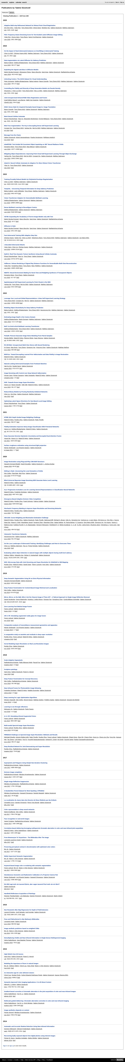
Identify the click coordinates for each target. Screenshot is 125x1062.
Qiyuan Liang (8, 375)
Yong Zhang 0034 (48, 238)
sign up (11, 1046)
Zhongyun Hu (99, 522)
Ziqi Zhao (13, 394)
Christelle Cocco (9, 802)
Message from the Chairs (12, 135)
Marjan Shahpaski (9, 448)
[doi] (16, 30)
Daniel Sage (27, 564)
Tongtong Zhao (38, 522)
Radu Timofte (39, 420)
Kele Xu (68, 520)
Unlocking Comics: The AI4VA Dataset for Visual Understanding (25, 79)
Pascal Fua (36, 662)
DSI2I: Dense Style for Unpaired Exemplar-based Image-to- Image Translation (29, 107)
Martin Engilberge (9, 812)
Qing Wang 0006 (89, 522)
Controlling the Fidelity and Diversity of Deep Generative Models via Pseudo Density (32, 88)
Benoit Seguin (28, 700)
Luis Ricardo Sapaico (22, 448)
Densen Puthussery (42, 525)
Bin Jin (6, 849)
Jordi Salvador (20, 912)
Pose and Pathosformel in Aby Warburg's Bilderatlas (21, 919)
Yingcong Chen (41, 347)
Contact (10, 1060)
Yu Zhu (79, 525)
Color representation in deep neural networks (19, 809)
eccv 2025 (7, 65)
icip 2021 (7, 441)
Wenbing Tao (46, 28)
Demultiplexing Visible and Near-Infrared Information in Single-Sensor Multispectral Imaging (35, 938)
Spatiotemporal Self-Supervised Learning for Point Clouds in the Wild (27, 282)
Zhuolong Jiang (95, 525)
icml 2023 (7, 249)
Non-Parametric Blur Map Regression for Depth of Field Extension (26, 910)
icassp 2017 (8, 777)
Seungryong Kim (45, 310)
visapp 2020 (8, 466)
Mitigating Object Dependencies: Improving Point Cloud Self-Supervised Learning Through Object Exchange (40, 154)
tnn (5, 184)
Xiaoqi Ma (7, 438)
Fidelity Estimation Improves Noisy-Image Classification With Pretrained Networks (31, 427)
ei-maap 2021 (8, 450)
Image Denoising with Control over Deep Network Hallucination (25, 373)
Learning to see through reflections (16, 707)
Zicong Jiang (16, 37)
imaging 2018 (8, 665)
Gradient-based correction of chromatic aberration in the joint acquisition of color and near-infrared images (40, 991)
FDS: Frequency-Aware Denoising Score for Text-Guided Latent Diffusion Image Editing (33, 35)
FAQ (43, 1060)
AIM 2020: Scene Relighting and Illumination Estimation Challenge (26, 517)
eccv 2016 (7, 924)
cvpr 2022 (7, 303)
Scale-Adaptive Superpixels (13, 660)
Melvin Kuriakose (65, 525)
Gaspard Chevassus (26, 793)
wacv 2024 (7, 74)
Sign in (117, 2)
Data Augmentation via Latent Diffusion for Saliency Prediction (25, 60)
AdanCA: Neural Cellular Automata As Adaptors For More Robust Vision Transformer (32, 163)
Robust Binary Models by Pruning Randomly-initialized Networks (25, 392)
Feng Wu (112, 737)
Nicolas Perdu (16, 975)
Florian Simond (9, 1012)
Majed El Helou (18, 338)
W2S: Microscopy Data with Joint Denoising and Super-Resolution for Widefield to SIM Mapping (36, 562)
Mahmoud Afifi (48, 520)
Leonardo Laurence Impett (12, 840)
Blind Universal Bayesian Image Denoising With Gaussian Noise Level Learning (30, 480)
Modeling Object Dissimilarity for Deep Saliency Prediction (23, 307)
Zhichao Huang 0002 (20, 53)
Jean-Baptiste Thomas (24, 940)
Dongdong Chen (57, 599)
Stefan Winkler (32, 1038)
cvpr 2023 (7, 193)
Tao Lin (25, 546)
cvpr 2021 (7, 422)
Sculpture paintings (10, 669)
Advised (12, 12)
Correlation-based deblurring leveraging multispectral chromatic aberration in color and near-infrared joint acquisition (43, 828)
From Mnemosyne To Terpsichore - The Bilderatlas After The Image (26, 837)
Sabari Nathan (58, 522)
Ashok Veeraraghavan (23, 137)
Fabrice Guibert (38, 501)
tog (5, 121)
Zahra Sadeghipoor (20, 830)
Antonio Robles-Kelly (22, 737)
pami (5, 1031)
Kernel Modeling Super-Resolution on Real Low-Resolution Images (26, 644)
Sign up (122, 2)
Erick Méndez (28, 1003)
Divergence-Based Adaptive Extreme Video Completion (22, 499)
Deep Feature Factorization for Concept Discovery (21, 679)
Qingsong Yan (31, 347)
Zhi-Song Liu (102, 520)
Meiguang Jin (8, 709)
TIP (5, 240)
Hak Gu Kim (8, 366)
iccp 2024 (7, 140)
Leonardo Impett (9, 921)
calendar (18, 2)
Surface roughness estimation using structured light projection (25, 445)
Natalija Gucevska (33, 690)
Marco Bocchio (36, 72)
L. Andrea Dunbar (48, 464)
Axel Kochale (29, 912)
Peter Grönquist (9, 81)
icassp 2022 (8, 368)
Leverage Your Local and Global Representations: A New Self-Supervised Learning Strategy (34, 298)
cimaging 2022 (8, 378)
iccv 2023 (7, 203)
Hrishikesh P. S (54, 525)
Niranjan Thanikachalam (11, 896)
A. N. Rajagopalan (30, 525)
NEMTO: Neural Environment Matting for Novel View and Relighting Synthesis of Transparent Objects (38, 273)
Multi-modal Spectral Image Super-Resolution (19, 725)
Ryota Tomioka (33, 546)
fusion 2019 (7, 611)
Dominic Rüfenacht (10, 1029)
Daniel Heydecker (9, 599)
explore (11, 2)
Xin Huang (107, 522)
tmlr (5, 30)
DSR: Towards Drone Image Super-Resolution (19, 382)
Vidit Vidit (24, 385)
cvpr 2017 (7, 767)
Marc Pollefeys (36, 266)
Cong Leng (112, 525)
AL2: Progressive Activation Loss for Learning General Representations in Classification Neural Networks (39, 489)
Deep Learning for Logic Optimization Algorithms (20, 697)
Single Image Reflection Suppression (16, 781)
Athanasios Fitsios (25, 72)
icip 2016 (7, 933)
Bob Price (22, 473)
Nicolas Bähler (8, 338)
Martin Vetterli (58, 896)
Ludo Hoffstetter (19, 191)
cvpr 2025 (7, 39)
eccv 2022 (7, 350)
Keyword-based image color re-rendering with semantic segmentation (27, 865)
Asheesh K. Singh (51, 739)
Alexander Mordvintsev (31, 119)
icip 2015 (7, 1015)
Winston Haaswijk (9, 700)
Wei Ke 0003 (36, 128)
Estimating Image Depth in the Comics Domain (19, 317)
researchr (4, 2)
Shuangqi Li (8, 91)
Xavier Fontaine (9, 821)
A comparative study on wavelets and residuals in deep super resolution (28, 634)
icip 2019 (7, 583)
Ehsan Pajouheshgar (10, 119)
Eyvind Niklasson (44, 119)
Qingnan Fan (47, 599)
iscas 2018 (7, 702)
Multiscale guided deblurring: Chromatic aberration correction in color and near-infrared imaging (36, 1001)
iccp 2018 (7, 711)
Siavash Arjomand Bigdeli (12, 464)
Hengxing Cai (75, 520)
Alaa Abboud (31, 147)
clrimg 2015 (7, 977)
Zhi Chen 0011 (8, 28)
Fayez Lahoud (8, 609)
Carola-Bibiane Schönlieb (71, 599)
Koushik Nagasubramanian (36, 739)
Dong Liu (96, 737)
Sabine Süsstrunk (56, 28)
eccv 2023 (7, 387)
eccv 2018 (7, 683)
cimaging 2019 (8, 639)
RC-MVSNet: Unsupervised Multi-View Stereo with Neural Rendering (26, 345)
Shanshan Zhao (48, 522)
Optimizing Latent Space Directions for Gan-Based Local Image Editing (27, 401)
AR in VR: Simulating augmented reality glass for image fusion (25, 616)
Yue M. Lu (20, 994)
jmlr (5, 56)
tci (4, 898)
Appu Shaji (30, 966)
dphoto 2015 (8, 996)
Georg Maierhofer (21, 599)
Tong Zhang (24, 37)
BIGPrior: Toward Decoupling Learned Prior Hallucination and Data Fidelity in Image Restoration (36, 354)
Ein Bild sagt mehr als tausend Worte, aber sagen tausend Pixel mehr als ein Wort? (32, 884)
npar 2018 (7, 674)
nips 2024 (7, 168)
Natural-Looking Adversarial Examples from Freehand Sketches (25, 363)
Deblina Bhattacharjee (21, 62)
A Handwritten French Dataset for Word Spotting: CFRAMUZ (24, 791)
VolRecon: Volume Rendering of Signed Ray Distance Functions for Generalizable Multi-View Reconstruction (40, 263)
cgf (5, 959)
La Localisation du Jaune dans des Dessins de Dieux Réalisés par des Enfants (30, 800)
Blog (38, 1060)
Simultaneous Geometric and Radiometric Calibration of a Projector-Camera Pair (31, 875)
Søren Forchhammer (34, 37)
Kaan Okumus (38, 338)
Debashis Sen (19, 555)
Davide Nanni (16, 366)
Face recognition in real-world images (16, 819)
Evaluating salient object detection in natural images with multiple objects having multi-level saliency (38, 553)
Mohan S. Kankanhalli (31, 555)
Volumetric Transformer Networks (15, 534)
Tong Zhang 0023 (26, 28)
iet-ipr (6, 557)
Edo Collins (7, 473)
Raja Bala (15, 473)
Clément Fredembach (23, 1029)
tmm (5, 987)
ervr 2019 (7, 620)
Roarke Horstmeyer (36, 137)
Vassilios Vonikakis (21, 1038)
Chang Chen (88, 737)
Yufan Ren (17, 28)
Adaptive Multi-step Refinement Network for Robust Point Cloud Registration (29, 25)
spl (5, 340)
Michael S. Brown (59, 520)
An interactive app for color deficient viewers (19, 973)
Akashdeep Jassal (27, 522)
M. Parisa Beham (69, 522)
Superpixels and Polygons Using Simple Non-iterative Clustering (25, 763)
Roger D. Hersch (28, 672)
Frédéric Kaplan (49, 700)
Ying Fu (24, 739)
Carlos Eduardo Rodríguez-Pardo (31, 975)
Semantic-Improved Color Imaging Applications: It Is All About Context (27, 982)
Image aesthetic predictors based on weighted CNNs (21, 928)
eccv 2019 (7, 730)
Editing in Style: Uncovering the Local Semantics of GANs (23, 471)
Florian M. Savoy (9, 1038)
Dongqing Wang (9, 147)
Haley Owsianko (30, 375)
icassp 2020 (8, 494)
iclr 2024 (6, 130)
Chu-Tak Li (110, 520)
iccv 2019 (7, 648)
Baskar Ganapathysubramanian (84, 739)
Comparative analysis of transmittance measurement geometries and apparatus (30, 625)
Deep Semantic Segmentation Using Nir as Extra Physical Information (27, 578)
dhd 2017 (7, 889)
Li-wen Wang (93, 520)
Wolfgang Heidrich (49, 137)
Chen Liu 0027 (8, 53)
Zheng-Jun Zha (104, 737)
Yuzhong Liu (84, 520)
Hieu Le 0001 (38, 91)
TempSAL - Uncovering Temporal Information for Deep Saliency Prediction (29, 188)
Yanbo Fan (17, 238)
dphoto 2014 (8, 1040)
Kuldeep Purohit (18, 525)
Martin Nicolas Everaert (11, 72)
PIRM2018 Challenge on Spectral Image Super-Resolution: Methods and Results (30, 735)
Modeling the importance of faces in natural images (21, 963)
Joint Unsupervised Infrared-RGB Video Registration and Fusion (25, 98)
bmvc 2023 (7, 221)
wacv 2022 (7, 322)
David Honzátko (26, 464)
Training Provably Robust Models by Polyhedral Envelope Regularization (28, 179)
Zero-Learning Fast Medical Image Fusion (18, 606)
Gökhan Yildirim (9, 555)
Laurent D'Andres (9, 912)
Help (21, 1060)
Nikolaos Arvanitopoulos (26, 774)
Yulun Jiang (7, 247)
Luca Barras (21, 100)
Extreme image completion (13, 772)
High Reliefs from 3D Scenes (13, 954)
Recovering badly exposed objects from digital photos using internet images (29, 1036)
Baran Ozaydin (44, 81)
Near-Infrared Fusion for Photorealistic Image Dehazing (22, 688)
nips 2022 (7, 396)
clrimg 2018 (7, 693)
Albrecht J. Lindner (10, 984)
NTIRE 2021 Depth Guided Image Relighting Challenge (22, 417)
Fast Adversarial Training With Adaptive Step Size (20, 235)
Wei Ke (27, 301)
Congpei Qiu (8, 128)
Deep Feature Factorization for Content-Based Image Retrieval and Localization (30, 588)
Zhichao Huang (9, 238)
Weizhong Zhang (37, 238)
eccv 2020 (7, 513)
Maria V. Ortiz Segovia (16, 858)
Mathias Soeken (38, 700)
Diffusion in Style (10, 226)
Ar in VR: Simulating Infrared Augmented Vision (20, 716)
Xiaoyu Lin (7, 385)
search (24, 2)
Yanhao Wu (28, 128)
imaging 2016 (8, 942)
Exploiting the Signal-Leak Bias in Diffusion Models (21, 69)
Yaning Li (114, 522)
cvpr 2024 (7, 149)
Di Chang (7, 347)
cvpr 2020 (7, 476)
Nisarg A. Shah (16, 522)
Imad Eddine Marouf (10, 100)
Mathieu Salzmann (68, 28)
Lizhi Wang (18, 739)
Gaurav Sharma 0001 (61, 975)
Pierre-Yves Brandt (33, 802)
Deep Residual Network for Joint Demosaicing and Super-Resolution (27, 746)
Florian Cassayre (18, 375)
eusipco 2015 (8, 1005)
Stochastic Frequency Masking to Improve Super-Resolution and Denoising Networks (32, 508)
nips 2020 (7, 548)
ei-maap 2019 (8, 630)
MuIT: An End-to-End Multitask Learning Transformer (21, 326)
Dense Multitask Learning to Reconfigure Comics (20, 207)
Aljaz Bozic (14, 347)
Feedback (49, 1060)
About (4, 1060)
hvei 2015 (7, 968)
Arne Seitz (45, 564)
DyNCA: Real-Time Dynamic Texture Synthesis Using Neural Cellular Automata (30, 254)
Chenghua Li (105, 525)
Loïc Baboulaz (24, 896)
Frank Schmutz (28, 501)
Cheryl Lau (23, 966)
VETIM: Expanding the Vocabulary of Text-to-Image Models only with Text (28, 216)
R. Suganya (79, 522)
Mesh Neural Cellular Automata (14, 116)
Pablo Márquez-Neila (25, 662)
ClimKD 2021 (8, 102)
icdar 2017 (7, 795)
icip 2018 (7, 721)
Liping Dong (86, 525)
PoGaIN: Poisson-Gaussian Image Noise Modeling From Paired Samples (28, 336)
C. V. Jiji (73, 525)
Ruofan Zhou (18, 420)
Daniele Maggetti (38, 793)
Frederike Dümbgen (20, 492)
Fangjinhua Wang (17, 266)
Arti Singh (60, 739)
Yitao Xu (20, 119)
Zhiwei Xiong (73, 737)
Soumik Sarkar (68, 739)
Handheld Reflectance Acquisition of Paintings (19, 893)
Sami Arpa (45, 72)
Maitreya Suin (8, 525)
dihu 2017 (7, 805)
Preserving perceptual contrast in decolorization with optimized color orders (29, 847)
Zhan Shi (80, 737)
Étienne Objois (28, 338)
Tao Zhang (10, 739)
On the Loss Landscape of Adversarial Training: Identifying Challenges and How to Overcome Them (37, 543)
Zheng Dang (37, 28)
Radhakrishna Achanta (68, 72)
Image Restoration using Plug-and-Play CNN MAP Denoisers (24, 461)
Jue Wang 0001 (84, 238)
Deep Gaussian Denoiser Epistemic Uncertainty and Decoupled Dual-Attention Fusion (32, 436)
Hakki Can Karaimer (32, 100)
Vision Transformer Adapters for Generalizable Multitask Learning (26, 198)
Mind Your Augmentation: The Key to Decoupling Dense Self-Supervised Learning (31, 125)
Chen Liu (15, 247)
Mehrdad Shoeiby (9, 737)
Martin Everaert (23, 319)
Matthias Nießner (63, 347)
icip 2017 (7, 814)
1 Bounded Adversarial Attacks (14, 245)
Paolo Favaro (29, 709)
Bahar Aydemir (8, 62)
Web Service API (30, 1060)
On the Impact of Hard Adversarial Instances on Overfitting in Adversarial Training (31, 51)
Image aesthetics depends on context (16, 1010)
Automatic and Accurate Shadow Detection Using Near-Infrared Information (29, 1026)
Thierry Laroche (37, 564)
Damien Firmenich (21, 802)
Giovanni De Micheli (73, 700)
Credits (16, 1060)
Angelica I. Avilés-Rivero (35, 599)
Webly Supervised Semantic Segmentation (18, 856)
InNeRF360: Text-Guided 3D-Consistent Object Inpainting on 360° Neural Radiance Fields (33, 144)
